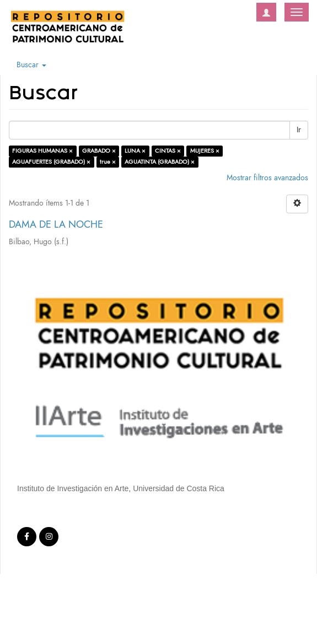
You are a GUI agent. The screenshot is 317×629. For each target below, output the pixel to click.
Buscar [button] (31, 65)
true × (108, 162)
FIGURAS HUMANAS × (42, 151)
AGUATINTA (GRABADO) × (160, 162)
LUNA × (135, 151)
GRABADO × (99, 151)
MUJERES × (204, 151)
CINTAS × (168, 151)
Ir (299, 130)
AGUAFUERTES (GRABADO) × (51, 162)
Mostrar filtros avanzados (267, 178)
